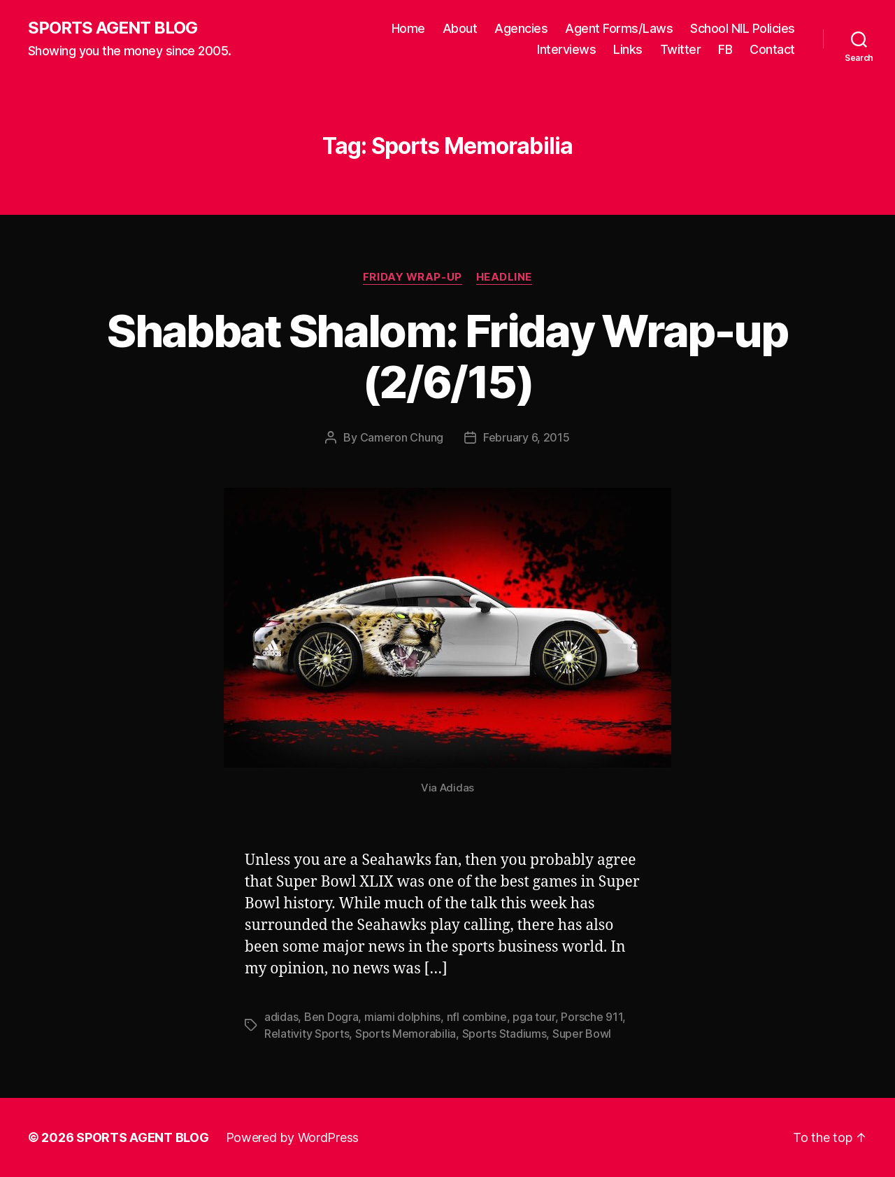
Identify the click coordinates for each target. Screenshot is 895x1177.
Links (628, 49)
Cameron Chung (402, 437)
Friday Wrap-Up (412, 277)
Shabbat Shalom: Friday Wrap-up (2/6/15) (447, 356)
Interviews (566, 49)
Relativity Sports (306, 1034)
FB (725, 49)
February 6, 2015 (526, 437)
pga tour (534, 1017)
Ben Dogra (331, 1017)
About (460, 28)
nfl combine (477, 1017)
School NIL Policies (742, 28)
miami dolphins (402, 1017)
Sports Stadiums (504, 1034)
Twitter (680, 49)
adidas (281, 1017)
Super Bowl (581, 1034)
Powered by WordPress (292, 1137)
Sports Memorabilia (405, 1034)
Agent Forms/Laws (619, 28)
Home (408, 28)
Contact (772, 49)
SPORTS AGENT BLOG (112, 28)
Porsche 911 (591, 1017)
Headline (504, 277)
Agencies (520, 28)
